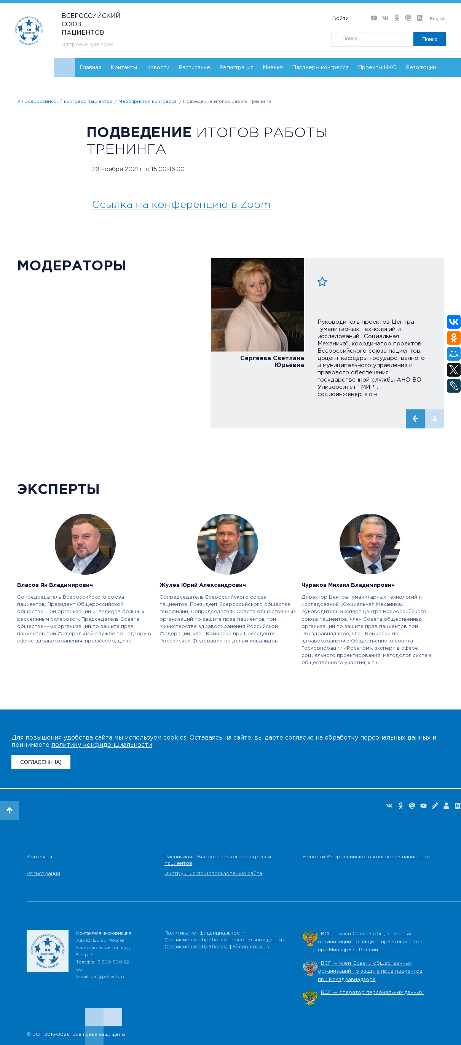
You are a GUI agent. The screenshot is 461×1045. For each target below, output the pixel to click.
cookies (175, 738)
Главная (90, 68)
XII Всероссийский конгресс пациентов (64, 101)
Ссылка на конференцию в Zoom (181, 204)
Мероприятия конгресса (147, 101)
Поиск (429, 39)
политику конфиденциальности (101, 745)
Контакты (123, 68)
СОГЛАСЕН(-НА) (41, 762)
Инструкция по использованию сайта (213, 873)
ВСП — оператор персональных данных (372, 993)
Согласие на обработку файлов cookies (216, 947)
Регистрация (236, 68)
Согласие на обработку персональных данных (224, 940)
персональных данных (395, 738)
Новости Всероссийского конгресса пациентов (366, 857)
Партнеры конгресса (320, 68)
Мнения (273, 68)
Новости (157, 68)
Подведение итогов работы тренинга (227, 101)
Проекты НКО (377, 68)
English (438, 19)
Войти (340, 18)
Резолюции (421, 68)
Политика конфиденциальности (205, 933)
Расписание (194, 68)
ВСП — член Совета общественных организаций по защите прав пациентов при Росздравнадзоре (370, 971)
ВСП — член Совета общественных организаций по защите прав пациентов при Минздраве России (370, 942)
